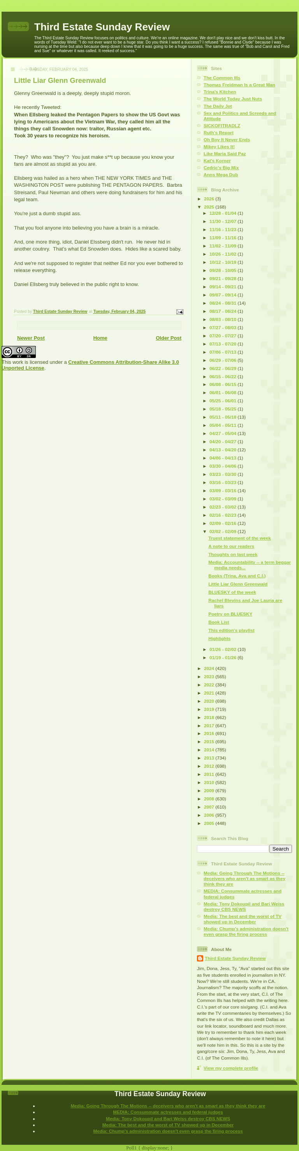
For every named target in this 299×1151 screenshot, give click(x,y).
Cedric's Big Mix (221, 167)
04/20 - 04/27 (223, 441)
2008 (209, 798)
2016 (209, 733)
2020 (209, 701)
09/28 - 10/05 (223, 270)
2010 (209, 782)
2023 (209, 676)
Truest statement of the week (239, 537)
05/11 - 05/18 (223, 416)
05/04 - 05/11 (223, 425)
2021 (209, 692)
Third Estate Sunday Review (102, 27)
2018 (209, 717)
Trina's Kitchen (220, 91)
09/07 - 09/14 (223, 294)
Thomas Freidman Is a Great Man (239, 84)
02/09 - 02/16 (223, 523)
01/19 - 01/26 (223, 657)
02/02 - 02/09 (223, 531)
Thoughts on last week (232, 554)
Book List (218, 622)
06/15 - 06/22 (223, 376)
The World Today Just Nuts (233, 98)
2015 (209, 741)
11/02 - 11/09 (223, 245)
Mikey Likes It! (219, 146)
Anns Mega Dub (221, 174)
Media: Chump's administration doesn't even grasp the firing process (246, 931)
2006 (209, 815)
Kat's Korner (217, 160)
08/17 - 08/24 (223, 311)
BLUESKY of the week (232, 592)
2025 (209, 206)
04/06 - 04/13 (223, 457)
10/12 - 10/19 (223, 262)
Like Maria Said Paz (225, 153)
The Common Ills (222, 77)
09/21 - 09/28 (223, 278)
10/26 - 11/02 (223, 253)
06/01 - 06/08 (223, 392)
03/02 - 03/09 (223, 498)
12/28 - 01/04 (223, 213)
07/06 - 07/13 (223, 351)
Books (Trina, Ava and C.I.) (237, 575)
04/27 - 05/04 (223, 433)
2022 (209, 684)
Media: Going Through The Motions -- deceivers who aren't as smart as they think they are (244, 878)
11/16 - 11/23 (223, 229)
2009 (209, 790)
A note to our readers (231, 546)
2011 (209, 774)
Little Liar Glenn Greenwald (237, 583)
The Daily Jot (218, 106)
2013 (209, 757)
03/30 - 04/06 (223, 465)
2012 (209, 766)
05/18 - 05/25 (223, 408)
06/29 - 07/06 (223, 360)
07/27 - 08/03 (223, 327)
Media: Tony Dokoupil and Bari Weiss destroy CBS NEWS (244, 906)
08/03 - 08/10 (223, 319)
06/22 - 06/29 (223, 368)
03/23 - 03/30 (223, 474)
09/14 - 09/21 (223, 286)
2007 (209, 806)
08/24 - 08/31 (223, 302)
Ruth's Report (219, 132)
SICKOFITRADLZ (222, 125)
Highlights (219, 638)
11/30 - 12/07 (223, 221)
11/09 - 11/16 (223, 237)
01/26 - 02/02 (223, 649)
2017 (209, 725)
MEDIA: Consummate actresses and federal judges (168, 1111)
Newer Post (31, 338)
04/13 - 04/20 (223, 449)
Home (100, 338)
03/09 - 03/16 (223, 490)
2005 (209, 823)
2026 (209, 198)
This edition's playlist (231, 630)
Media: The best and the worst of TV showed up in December (242, 919)
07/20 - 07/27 (223, 335)
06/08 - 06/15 (223, 384)
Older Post (168, 338)
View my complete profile (231, 1067)
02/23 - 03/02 (223, 506)
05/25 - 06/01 (223, 400)
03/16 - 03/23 (223, 482)
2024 (209, 668)
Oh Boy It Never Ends (227, 139)
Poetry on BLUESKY (230, 613)
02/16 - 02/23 (223, 515)
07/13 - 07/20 (223, 343)
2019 (209, 709)
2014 (209, 749)
